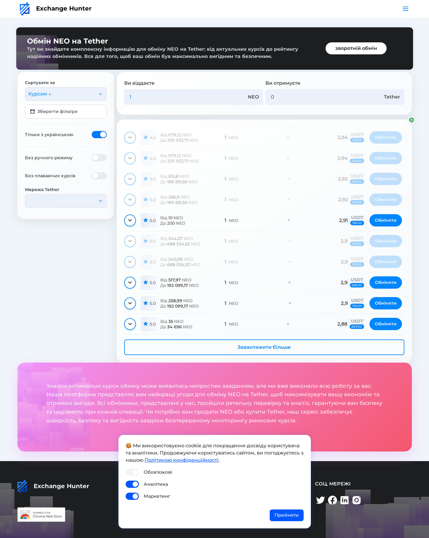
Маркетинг (157, 496)
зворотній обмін (356, 48)
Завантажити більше (264, 347)
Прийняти (286, 515)
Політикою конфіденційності (182, 460)
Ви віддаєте (139, 83)
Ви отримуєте (282, 83)
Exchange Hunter (56, 8)
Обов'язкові (158, 472)
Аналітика (156, 484)
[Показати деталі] (130, 138)
